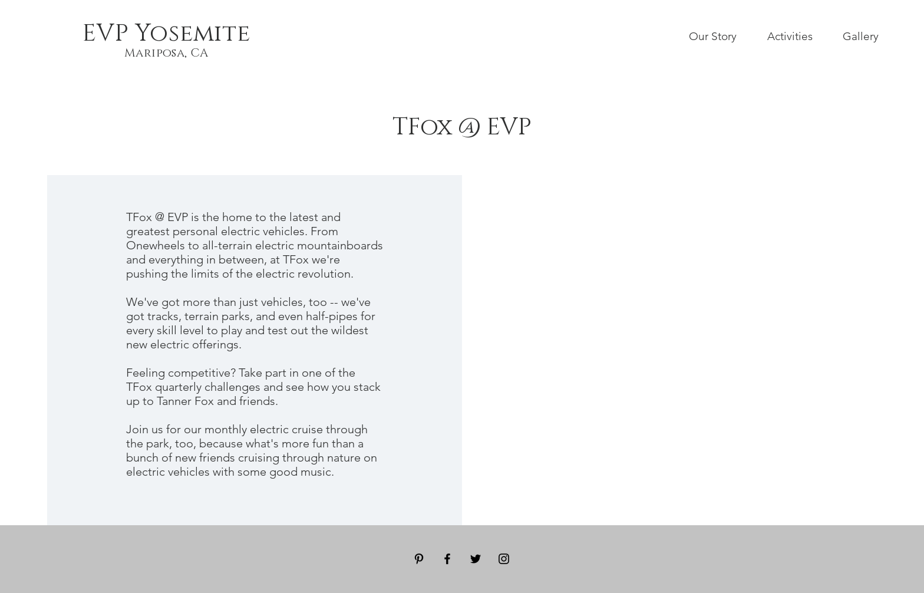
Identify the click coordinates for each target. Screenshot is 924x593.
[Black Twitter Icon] (475, 559)
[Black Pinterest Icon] (419, 559)
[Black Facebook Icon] (447, 559)
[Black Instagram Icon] (504, 559)
